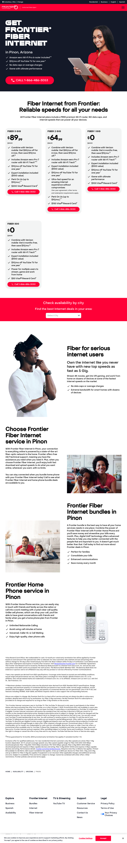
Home (7, 772)
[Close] (123, 838)
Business (104, 2)
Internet (33, 808)
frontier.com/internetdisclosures (48, 749)
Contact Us (82, 812)
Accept (103, 838)
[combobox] (61, 315)
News (79, 817)
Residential (93, 2)
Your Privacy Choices (109, 814)
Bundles (33, 803)
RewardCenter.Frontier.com (64, 664)
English (113, 2)
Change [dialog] (20, 2)
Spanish (122, 2)
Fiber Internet (36, 812)
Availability (10, 812)
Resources (82, 808)
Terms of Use (107, 808)
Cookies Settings (85, 838)
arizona (29, 772)
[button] (79, 315)
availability (18, 772)
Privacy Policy (107, 803)
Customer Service (86, 803)
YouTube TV (59, 803)
